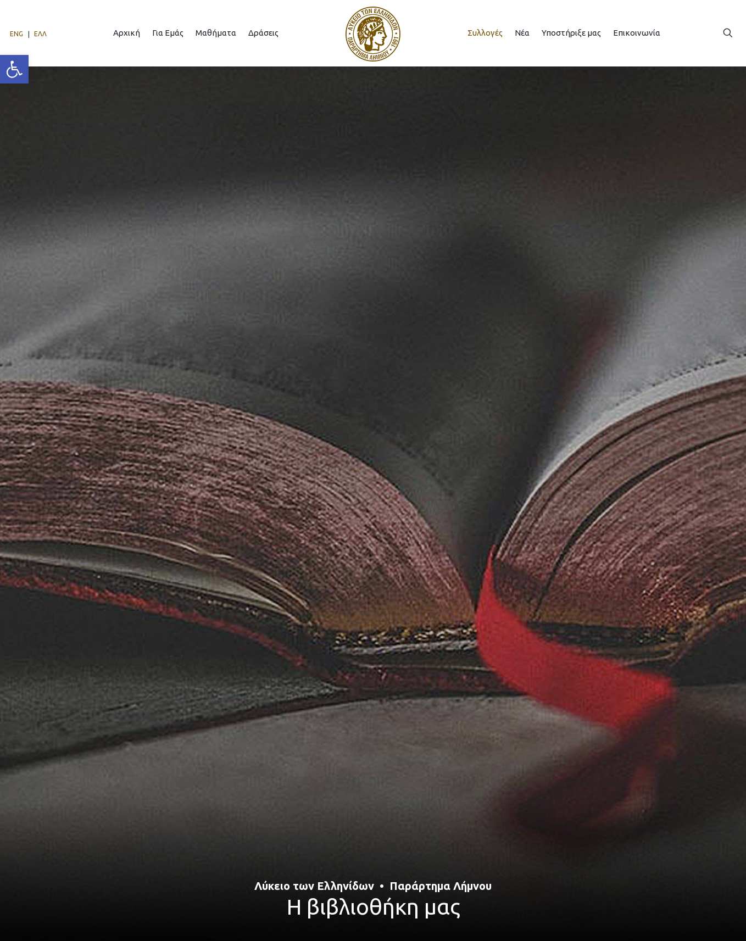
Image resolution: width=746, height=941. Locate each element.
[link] (14, 69)
